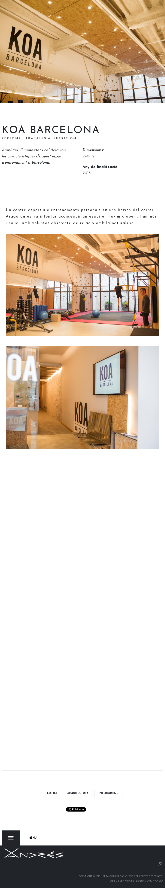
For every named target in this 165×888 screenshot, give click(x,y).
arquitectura (77, 793)
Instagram (160, 863)
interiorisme (108, 793)
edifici (52, 793)
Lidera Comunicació (149, 881)
